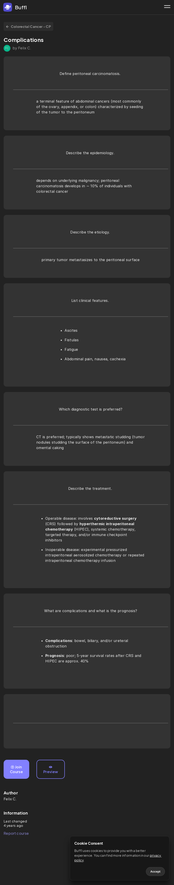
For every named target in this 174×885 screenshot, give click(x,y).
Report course (16, 833)
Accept (155, 871)
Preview (50, 769)
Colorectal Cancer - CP (28, 26)
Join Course (16, 769)
